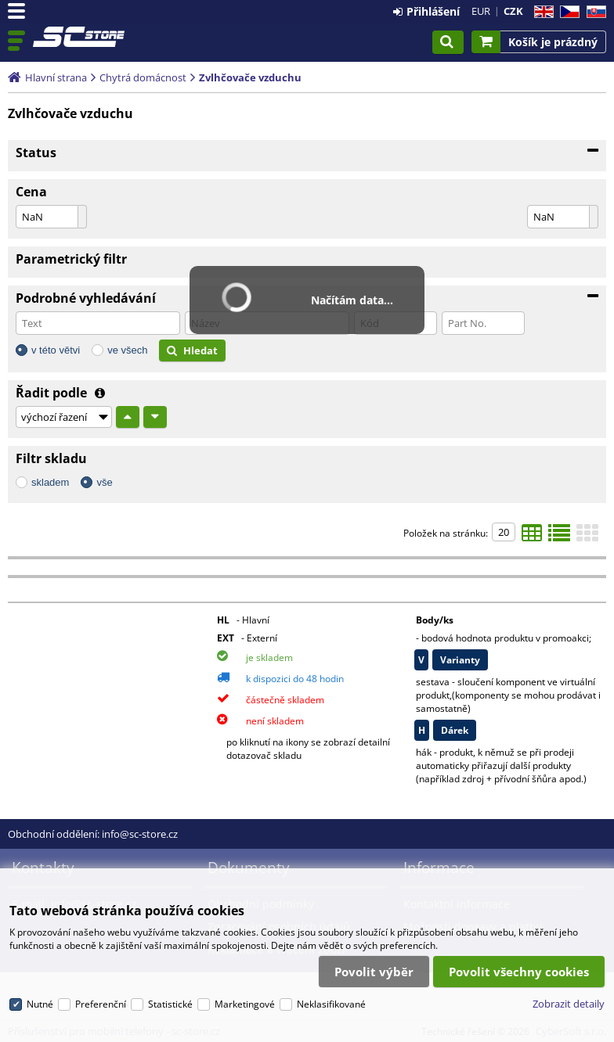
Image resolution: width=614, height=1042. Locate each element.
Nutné (40, 1004)
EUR (480, 11)
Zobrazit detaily (569, 1004)
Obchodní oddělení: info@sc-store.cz (93, 834)
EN (541, 12)
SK (593, 12)
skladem (50, 482)
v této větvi (55, 350)
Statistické (170, 1004)
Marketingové (245, 1004)
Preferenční (100, 1004)
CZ (566, 12)
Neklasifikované (331, 1004)
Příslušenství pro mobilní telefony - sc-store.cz (80, 37)
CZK (513, 11)
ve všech (127, 350)
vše (104, 482)
